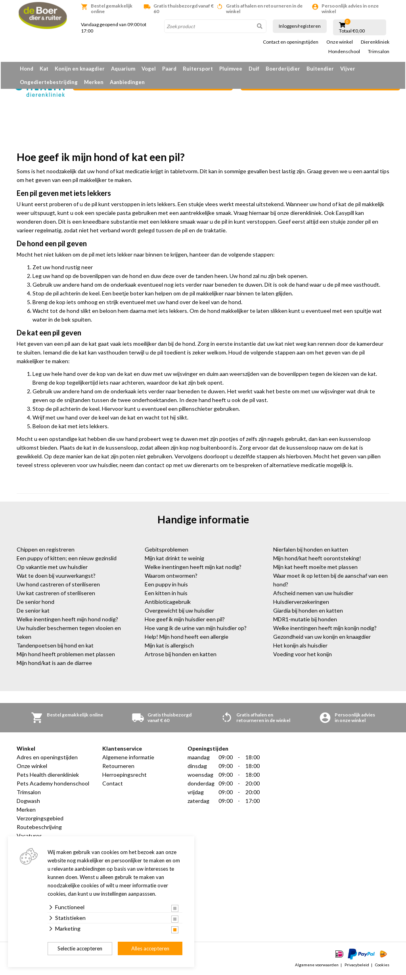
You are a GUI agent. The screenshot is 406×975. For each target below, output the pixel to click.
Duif (254, 68)
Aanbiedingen (127, 82)
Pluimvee (230, 68)
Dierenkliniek (375, 42)
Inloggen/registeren (300, 26)
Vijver (347, 68)
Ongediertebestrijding (49, 82)
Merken (93, 82)
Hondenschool (344, 51)
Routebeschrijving (39, 827)
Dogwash (28, 800)
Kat (44, 68)
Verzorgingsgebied (40, 818)
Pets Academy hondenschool (53, 783)
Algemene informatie (128, 757)
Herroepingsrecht (124, 774)
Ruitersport (198, 68)
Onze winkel (339, 42)
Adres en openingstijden (47, 757)
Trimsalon (378, 51)
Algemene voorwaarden (317, 964)
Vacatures (29, 835)
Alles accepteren (150, 948)
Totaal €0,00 (352, 31)
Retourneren (118, 765)
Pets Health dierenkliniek (48, 774)
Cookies (382, 964)
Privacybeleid (357, 964)
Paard (169, 68)
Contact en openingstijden (290, 42)
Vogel (149, 68)
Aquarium (123, 68)
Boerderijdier (283, 68)
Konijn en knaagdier (80, 68)
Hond (26, 68)
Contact (112, 783)
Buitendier (320, 68)
